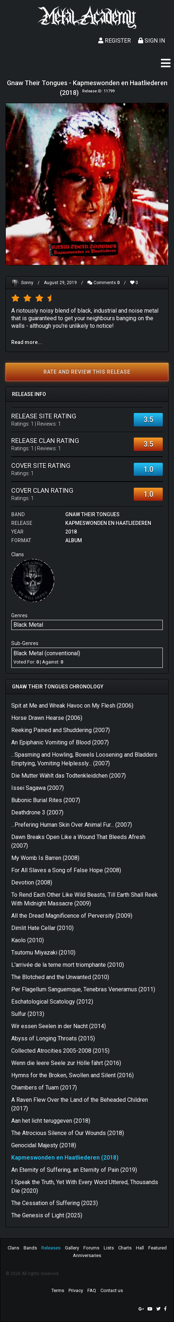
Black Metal (28, 624)
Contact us (111, 1290)
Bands (30, 1248)
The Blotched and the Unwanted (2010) (60, 977)
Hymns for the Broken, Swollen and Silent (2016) (72, 1075)
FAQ (91, 1290)
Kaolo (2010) (27, 940)
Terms (57, 1290)
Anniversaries (87, 1255)
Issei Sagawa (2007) (37, 787)
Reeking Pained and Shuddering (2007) (60, 730)
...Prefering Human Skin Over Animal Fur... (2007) (71, 824)
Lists (109, 1248)
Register (114, 40)
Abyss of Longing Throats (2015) (53, 1038)
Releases (51, 1248)
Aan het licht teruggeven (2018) (50, 1120)
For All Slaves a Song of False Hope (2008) (66, 870)
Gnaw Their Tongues (92, 514)
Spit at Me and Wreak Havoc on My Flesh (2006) (72, 705)
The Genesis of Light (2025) (46, 1215)
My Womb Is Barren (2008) (45, 857)
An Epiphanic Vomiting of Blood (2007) (60, 742)
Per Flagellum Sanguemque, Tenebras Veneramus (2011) (83, 989)
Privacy (76, 1290)
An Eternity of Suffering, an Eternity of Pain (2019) (74, 1169)
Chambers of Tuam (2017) (44, 1087)
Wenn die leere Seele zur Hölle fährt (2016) (66, 1063)
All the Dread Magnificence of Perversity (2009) (71, 915)
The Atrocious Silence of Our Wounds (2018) (67, 1133)
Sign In (151, 40)
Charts (125, 1248)
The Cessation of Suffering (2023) (54, 1203)
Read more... (26, 342)
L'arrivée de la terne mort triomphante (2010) (67, 964)
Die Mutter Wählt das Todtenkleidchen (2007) (68, 775)
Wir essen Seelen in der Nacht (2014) (58, 1026)
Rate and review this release (87, 372)
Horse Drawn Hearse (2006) (46, 717)
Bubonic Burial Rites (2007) (45, 800)
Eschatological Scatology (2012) (52, 1001)
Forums (91, 1248)
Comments (103, 282)
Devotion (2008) (31, 882)
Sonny (27, 282)
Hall (140, 1248)
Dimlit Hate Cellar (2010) (42, 928)
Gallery (72, 1248)
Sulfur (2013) (27, 1013)
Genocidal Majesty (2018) (43, 1145)
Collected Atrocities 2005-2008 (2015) (60, 1050)
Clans (13, 1248)
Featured (157, 1248)
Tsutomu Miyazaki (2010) (43, 952)
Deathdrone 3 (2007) (37, 812)
